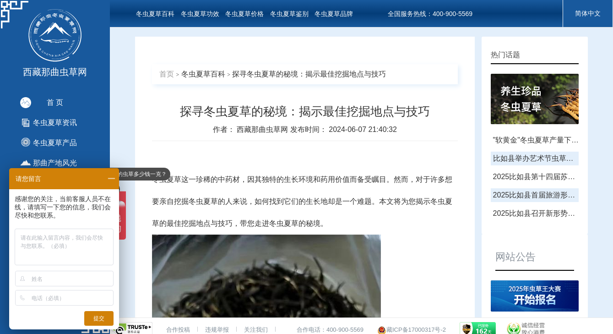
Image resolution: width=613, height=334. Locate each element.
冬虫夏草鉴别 (289, 13)
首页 (166, 74)
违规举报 (217, 329)
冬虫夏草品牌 (334, 13)
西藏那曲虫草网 (263, 129)
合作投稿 (178, 329)
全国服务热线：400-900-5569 (430, 13)
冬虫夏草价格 (244, 13)
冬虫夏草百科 (155, 13)
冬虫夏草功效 (200, 13)
